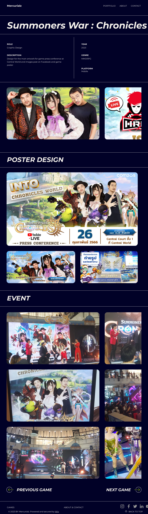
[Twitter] (135, 506)
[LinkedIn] (141, 506)
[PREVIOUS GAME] (38, 489)
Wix (57, 511)
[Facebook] (128, 506)
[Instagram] (122, 506)
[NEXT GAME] (109, 489)
